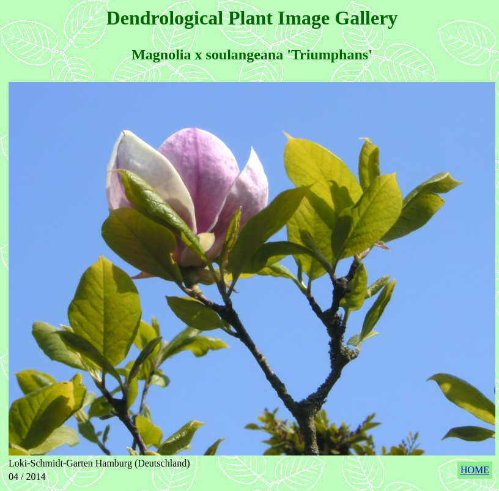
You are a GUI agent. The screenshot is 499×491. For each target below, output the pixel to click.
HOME (474, 470)
